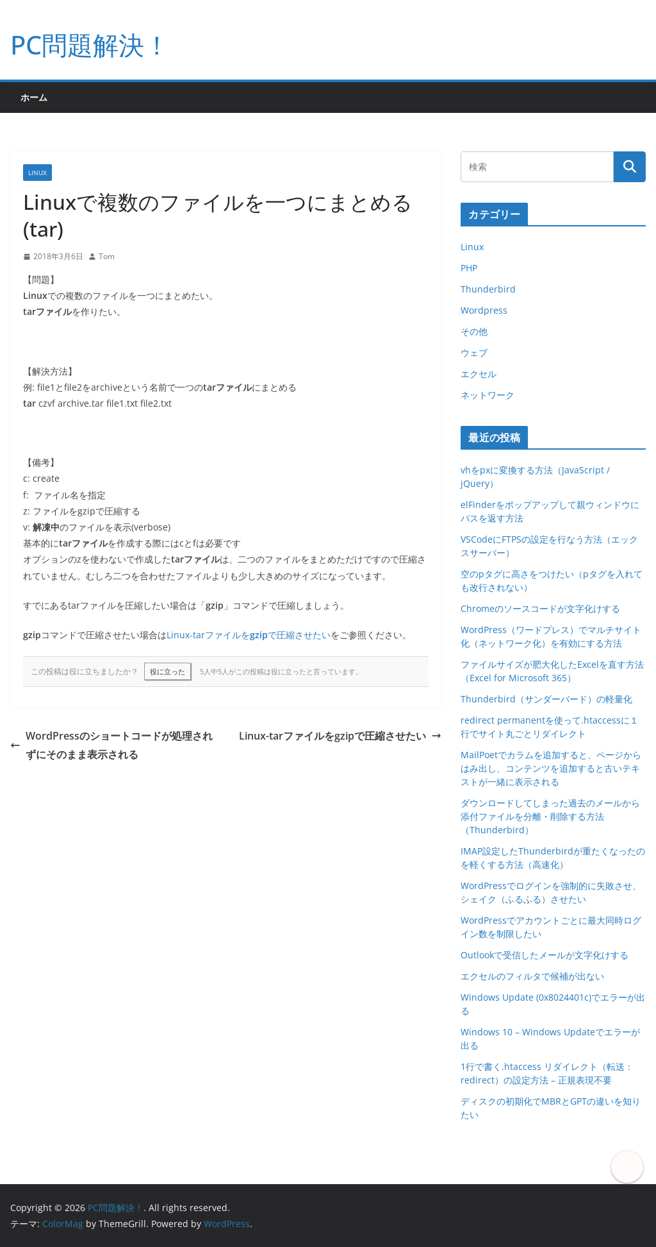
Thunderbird (488, 289)
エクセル (478, 374)
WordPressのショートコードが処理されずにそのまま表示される (111, 745)
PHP (469, 268)
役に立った (167, 671)
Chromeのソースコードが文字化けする (540, 608)
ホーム (33, 97)
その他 (474, 331)
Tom (107, 256)
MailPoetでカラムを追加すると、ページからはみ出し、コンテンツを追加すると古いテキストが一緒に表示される (551, 768)
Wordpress (484, 310)
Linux (37, 172)
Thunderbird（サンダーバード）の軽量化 (546, 699)
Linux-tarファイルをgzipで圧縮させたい (340, 736)
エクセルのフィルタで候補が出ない (532, 976)
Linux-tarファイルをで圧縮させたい (249, 635)
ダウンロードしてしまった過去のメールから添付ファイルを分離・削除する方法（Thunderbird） (550, 816)
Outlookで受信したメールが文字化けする (544, 955)
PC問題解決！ (90, 44)
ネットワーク (487, 395)
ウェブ (474, 352)
